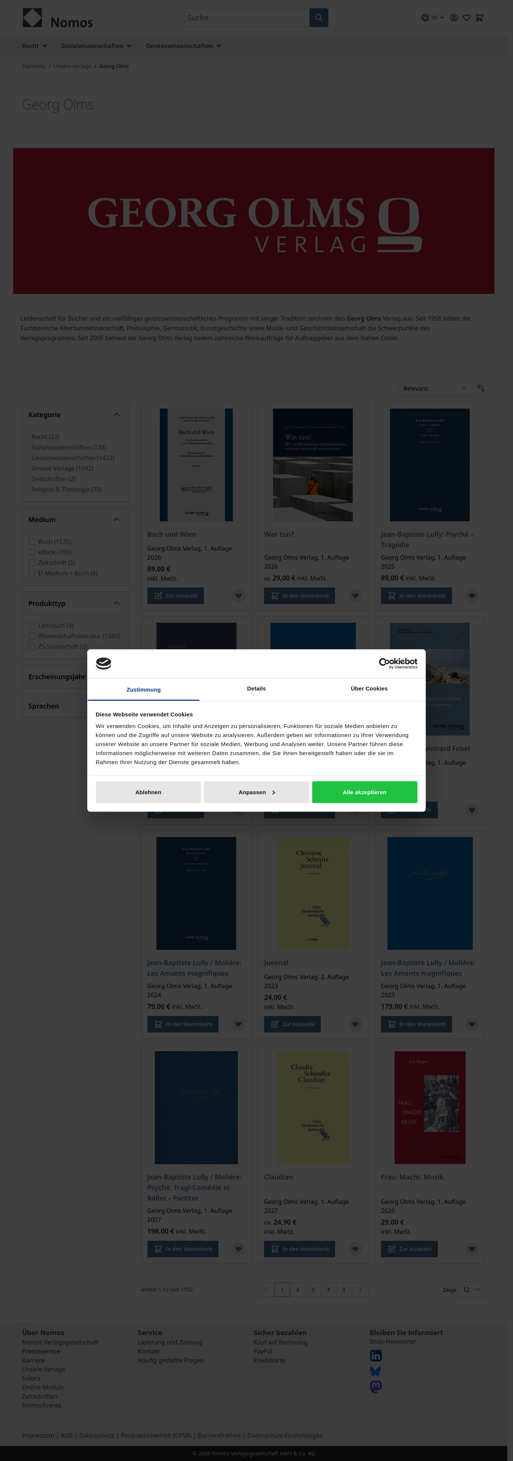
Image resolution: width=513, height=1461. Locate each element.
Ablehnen (148, 792)
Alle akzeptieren (365, 792)
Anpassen (257, 792)
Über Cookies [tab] (369, 688)
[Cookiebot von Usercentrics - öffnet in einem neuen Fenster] (384, 663)
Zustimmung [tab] (144, 689)
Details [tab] (256, 688)
